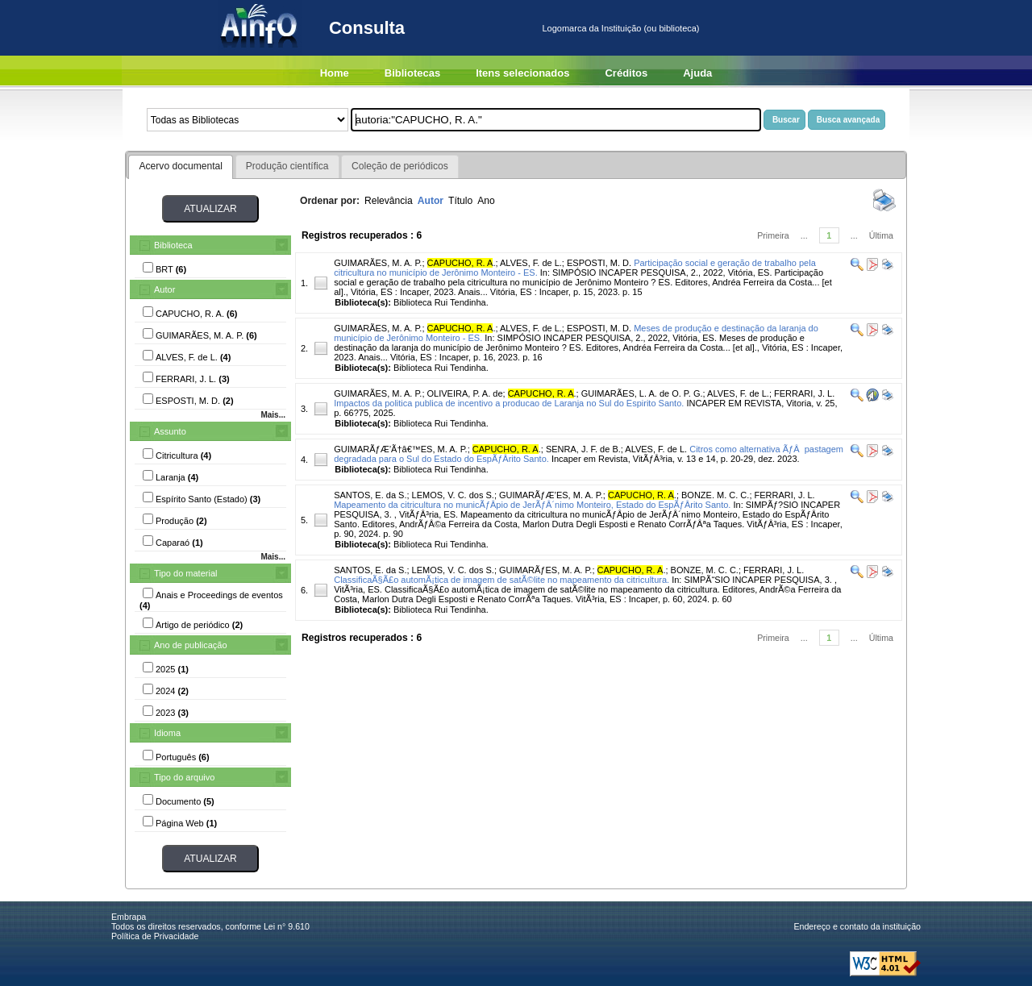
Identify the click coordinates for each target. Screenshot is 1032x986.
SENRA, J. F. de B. (583, 449)
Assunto (170, 431)
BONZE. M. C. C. (715, 495)
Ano (486, 200)
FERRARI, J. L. (804, 393)
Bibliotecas (412, 73)
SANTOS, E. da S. (370, 495)
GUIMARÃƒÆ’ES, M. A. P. (551, 495)
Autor (164, 289)
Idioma (167, 733)
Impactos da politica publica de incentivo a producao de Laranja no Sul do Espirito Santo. (509, 403)
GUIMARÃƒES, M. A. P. (545, 570)
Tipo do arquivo (184, 777)
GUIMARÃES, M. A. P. (378, 263)
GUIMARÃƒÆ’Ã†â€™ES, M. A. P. (400, 449)
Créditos (626, 73)
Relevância (388, 200)
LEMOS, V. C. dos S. (453, 495)
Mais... (272, 414)
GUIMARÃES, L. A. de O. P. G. (642, 393)
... (804, 235)
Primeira (773, 235)
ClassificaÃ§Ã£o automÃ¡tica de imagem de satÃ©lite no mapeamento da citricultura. (501, 580)
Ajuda (697, 73)
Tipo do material (185, 573)
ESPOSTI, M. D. (599, 263)
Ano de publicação (190, 645)
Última (881, 235)
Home (334, 73)
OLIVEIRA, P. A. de (465, 393)
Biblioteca (173, 245)
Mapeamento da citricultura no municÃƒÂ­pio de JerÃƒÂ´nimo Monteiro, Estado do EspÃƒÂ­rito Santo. (532, 505)
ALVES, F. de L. (531, 263)
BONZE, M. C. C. (705, 570)
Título (460, 200)
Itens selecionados (522, 73)
